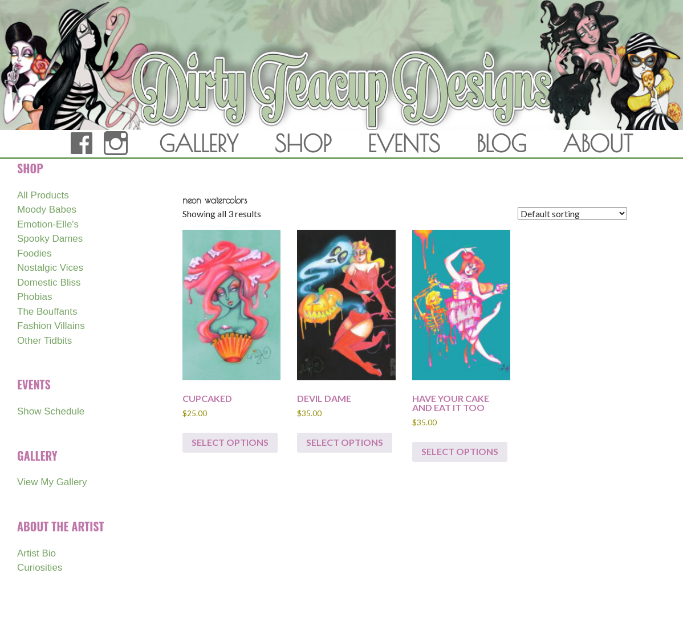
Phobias (34, 296)
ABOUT (598, 144)
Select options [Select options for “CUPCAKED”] (230, 442)
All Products (43, 195)
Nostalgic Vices (50, 267)
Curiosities (39, 567)
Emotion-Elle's (48, 224)
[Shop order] (572, 213)
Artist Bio (36, 553)
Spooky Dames (50, 238)
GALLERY (198, 144)
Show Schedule (50, 411)
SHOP (303, 144)
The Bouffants (47, 311)
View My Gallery (52, 482)
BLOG (501, 144)
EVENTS (404, 144)
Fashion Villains (51, 325)
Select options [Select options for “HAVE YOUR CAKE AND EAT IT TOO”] (459, 451)
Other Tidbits (44, 340)
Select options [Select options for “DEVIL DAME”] (344, 442)
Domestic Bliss (48, 282)
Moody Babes (46, 209)
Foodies (34, 253)
